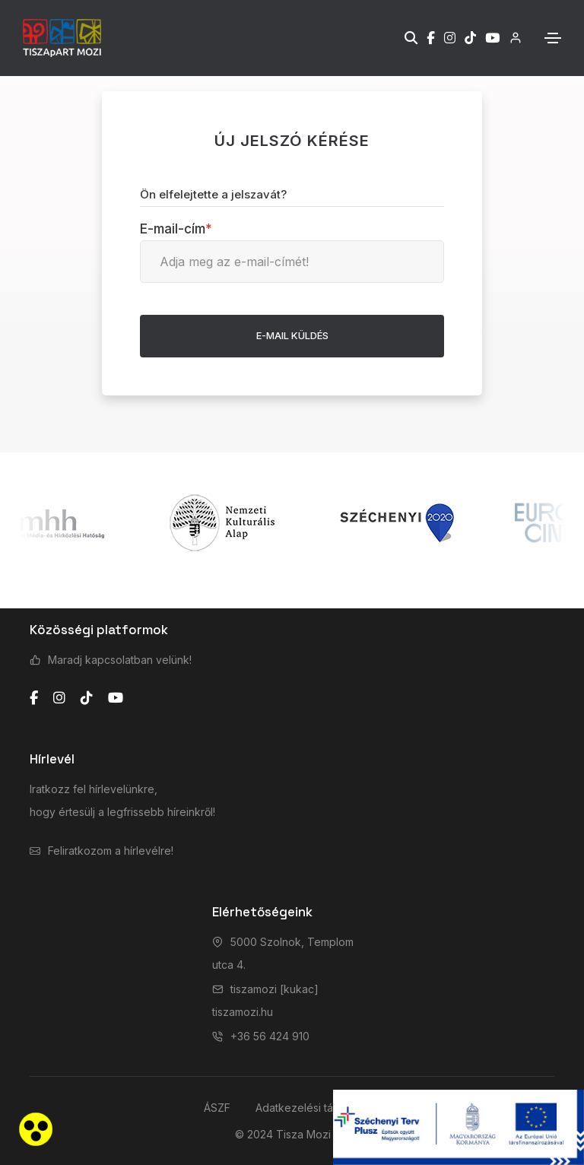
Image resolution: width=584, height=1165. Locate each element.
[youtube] (115, 698)
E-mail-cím (176, 228)
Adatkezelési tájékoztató (318, 1107)
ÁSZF (217, 1107)
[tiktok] (87, 698)
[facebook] (34, 698)
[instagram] (59, 698)
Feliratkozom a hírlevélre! (110, 850)
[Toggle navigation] (552, 38)
